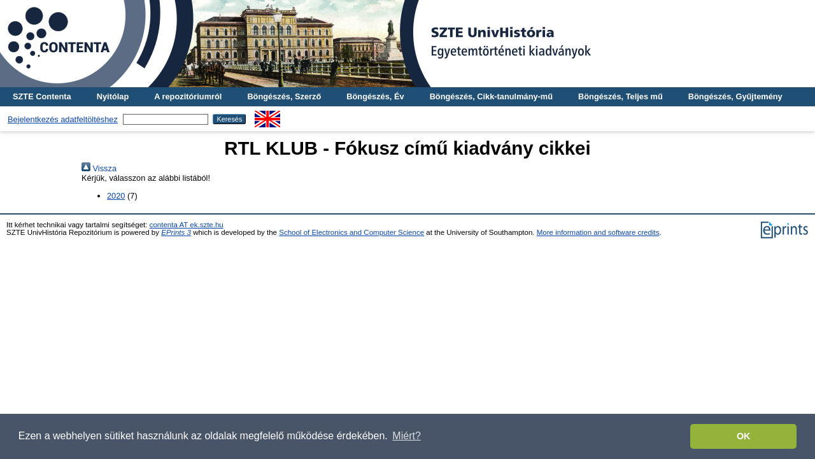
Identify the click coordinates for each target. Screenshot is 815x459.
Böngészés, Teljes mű (620, 96)
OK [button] (744, 436)
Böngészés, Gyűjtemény (735, 96)
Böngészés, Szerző (284, 96)
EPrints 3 (176, 232)
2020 (116, 196)
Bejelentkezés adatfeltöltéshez (63, 119)
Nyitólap (113, 96)
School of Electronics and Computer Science (351, 232)
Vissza (99, 168)
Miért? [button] (406, 435)
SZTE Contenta (42, 96)
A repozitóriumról (188, 96)
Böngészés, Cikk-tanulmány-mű (491, 96)
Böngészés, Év (375, 96)
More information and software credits (598, 232)
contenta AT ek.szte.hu (186, 225)
